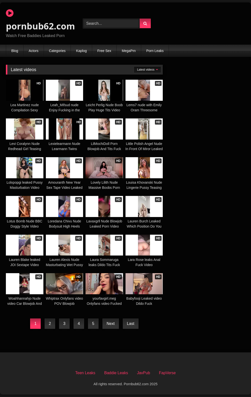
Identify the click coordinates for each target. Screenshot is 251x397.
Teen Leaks (85, 373)
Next (111, 323)
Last (130, 323)
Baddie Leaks (116, 373)
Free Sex (104, 51)
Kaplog (81, 51)
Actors (33, 51)
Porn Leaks (155, 51)
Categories (57, 51)
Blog (14, 51)
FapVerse (167, 373)
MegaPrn (129, 51)
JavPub (143, 373)
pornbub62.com (39, 20)
